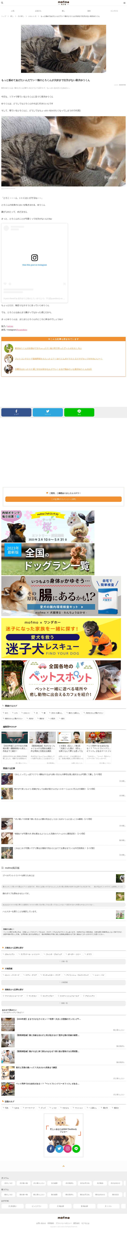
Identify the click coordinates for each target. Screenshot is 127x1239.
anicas (10, 326)
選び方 (104, 1107)
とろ (15, 713)
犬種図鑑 (63, 982)
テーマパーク (29, 1107)
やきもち (64, 1107)
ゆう (5, 713)
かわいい (25, 713)
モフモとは (85, 1223)
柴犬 (61, 718)
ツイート (47, 412)
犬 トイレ (108, 1206)
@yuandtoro (21, 330)
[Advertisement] (63, 452)
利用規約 (51, 1223)
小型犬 (51, 718)
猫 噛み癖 (84, 1206)
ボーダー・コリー (73, 954)
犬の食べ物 (24, 1183)
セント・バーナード (11, 975)
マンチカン (31, 995)
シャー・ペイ (98, 975)
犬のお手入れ (85, 1183)
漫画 (89, 11)
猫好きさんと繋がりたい (13, 718)
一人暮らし (92, 1107)
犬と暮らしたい (39, 1183)
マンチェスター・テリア (50, 975)
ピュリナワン (36, 1206)
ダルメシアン (9, 954)
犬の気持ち (70, 1183)
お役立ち (38, 11)
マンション (78, 1107)
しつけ (53, 1107)
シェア (16, 412)
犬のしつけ (8, 1183)
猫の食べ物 (24, 1194)
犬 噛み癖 (60, 1206)
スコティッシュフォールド (68, 995)
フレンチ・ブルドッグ (53, 954)
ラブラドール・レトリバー (29, 954)
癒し (63, 11)
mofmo (63, 3)
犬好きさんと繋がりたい (93, 713)
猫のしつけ (8, 1194)
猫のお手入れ (85, 1194)
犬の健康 (54, 1183)
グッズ (42, 1107)
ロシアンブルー (47, 995)
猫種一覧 (63, 1003)
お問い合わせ (41, 1223)
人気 (12, 11)
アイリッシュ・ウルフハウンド (76, 975)
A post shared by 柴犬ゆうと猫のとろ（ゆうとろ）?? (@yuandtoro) (32, 298)
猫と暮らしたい (39, 1194)
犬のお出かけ (115, 1183)
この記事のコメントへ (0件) (63, 499)
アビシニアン (89, 995)
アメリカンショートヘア (13, 995)
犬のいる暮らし (56, 713)
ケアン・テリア (30, 975)
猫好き (40, 718)
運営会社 (76, 1223)
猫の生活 (115, 1194)
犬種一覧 (63, 961)
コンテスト (114, 11)
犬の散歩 (100, 1183)
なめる (15, 1107)
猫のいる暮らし (73, 713)
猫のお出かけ (100, 1194)
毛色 (5, 1107)
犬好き (30, 718)
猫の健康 (54, 1194)
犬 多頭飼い (12, 1206)
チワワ (88, 954)
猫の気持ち (70, 1194)
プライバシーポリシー (64, 1223)
